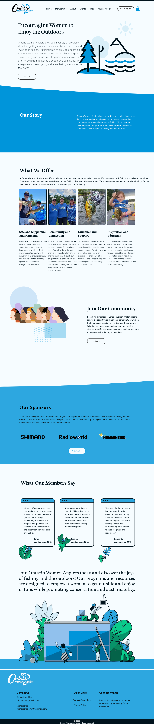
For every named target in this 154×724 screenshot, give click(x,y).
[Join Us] (27, 77)
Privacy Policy (80, 705)
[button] (138, 8)
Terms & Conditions (82, 700)
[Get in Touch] (125, 8)
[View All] (77, 451)
